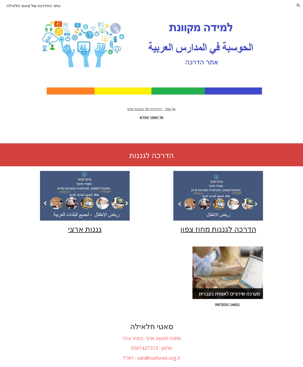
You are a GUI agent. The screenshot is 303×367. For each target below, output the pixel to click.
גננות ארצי (85, 228)
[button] (298, 5)
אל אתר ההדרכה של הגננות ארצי (151, 109)
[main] (151, 113)
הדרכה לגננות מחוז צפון (218, 228)
